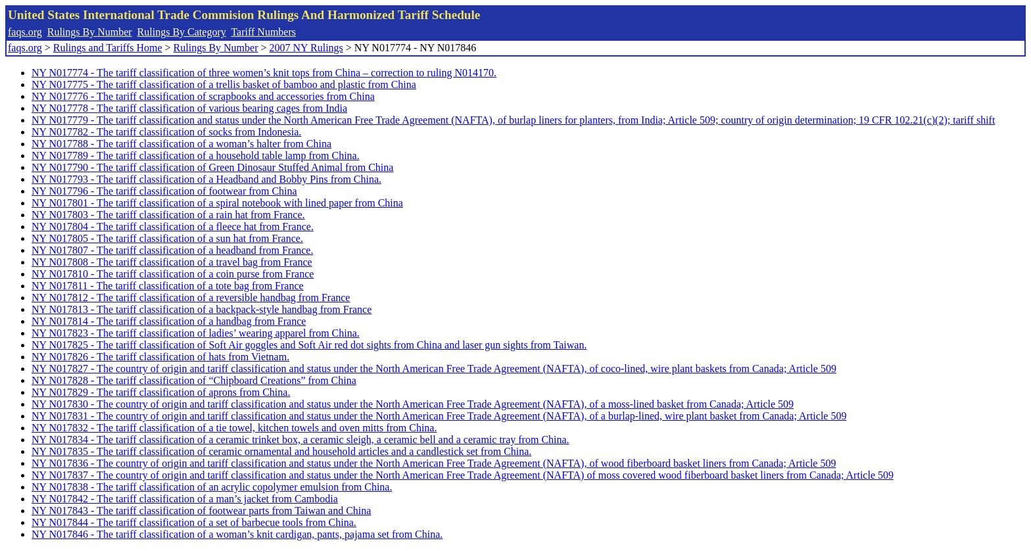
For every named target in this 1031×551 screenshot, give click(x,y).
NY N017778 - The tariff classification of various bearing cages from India (189, 108)
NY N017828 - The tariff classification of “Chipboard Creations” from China (194, 380)
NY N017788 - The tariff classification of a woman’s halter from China (181, 143)
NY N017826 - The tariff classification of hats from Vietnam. (160, 356)
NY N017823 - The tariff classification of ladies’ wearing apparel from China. (196, 333)
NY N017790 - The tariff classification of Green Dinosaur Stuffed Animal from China (212, 167)
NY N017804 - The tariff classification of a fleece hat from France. (173, 226)
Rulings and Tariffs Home (107, 47)
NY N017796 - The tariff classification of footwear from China (164, 191)
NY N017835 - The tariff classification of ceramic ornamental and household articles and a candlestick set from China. (281, 451)
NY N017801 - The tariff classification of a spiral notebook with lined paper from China (217, 202)
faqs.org (25, 31)
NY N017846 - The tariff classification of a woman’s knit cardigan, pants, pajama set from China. (237, 534)
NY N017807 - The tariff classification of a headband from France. (172, 250)
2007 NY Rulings (306, 47)
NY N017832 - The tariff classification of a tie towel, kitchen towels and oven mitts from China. (234, 427)
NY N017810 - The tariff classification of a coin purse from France (173, 273)
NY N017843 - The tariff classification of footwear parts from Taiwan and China (201, 510)
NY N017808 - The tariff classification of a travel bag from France (172, 262)
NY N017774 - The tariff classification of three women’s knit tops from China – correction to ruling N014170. (264, 72)
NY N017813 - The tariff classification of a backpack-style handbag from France (202, 309)
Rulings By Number (89, 31)
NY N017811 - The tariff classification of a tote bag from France (168, 285)
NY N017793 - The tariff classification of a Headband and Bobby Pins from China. (206, 179)
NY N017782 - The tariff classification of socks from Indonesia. (166, 131)
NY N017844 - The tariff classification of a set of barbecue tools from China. (194, 522)
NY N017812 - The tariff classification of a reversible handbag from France (191, 297)
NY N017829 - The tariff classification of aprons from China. (161, 392)
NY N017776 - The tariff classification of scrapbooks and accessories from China (203, 96)
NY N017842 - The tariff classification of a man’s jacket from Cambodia (185, 498)
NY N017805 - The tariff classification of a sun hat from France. (167, 238)
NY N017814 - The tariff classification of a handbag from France (169, 321)
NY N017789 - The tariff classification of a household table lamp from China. (196, 155)
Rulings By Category (181, 31)
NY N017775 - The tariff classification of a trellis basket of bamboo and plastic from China (224, 84)
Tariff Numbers (263, 31)
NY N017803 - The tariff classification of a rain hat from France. (168, 214)
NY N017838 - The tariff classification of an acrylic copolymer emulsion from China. (212, 486)
